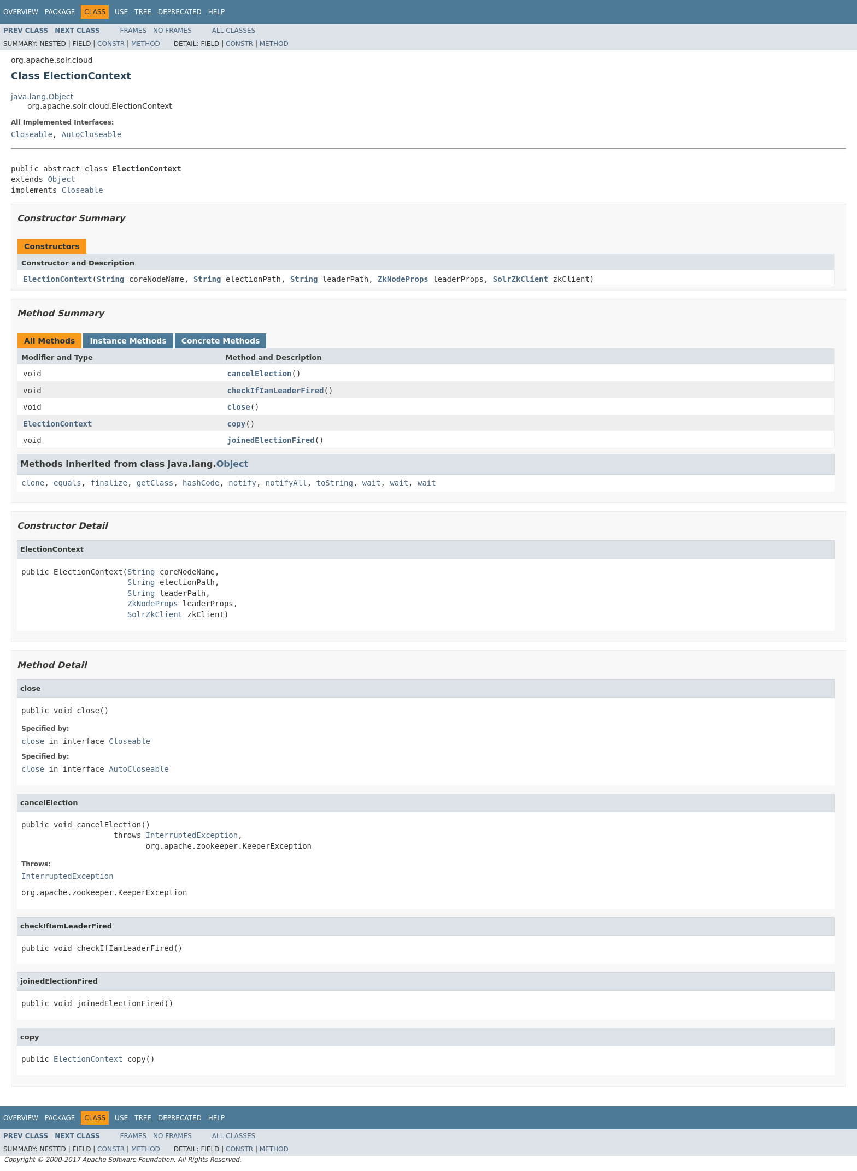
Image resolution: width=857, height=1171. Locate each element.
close (238, 407)
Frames (133, 30)
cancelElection (259, 373)
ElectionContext (57, 279)
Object (61, 179)
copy (236, 423)
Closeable (31, 134)
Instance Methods (128, 340)
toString (334, 482)
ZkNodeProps (403, 279)
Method (145, 44)
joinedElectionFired (271, 440)
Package (60, 12)
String (111, 279)
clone (32, 482)
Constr (111, 44)
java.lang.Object (42, 96)
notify (242, 482)
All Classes (233, 30)
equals (67, 482)
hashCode (201, 482)
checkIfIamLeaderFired (275, 390)
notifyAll (286, 482)
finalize (108, 482)
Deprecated (180, 12)
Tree (142, 12)
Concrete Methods (220, 340)
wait (371, 482)
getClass (155, 482)
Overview (20, 12)
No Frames (172, 30)
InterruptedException (192, 835)
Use (121, 12)
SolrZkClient (520, 279)
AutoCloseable (92, 134)
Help (216, 12)
